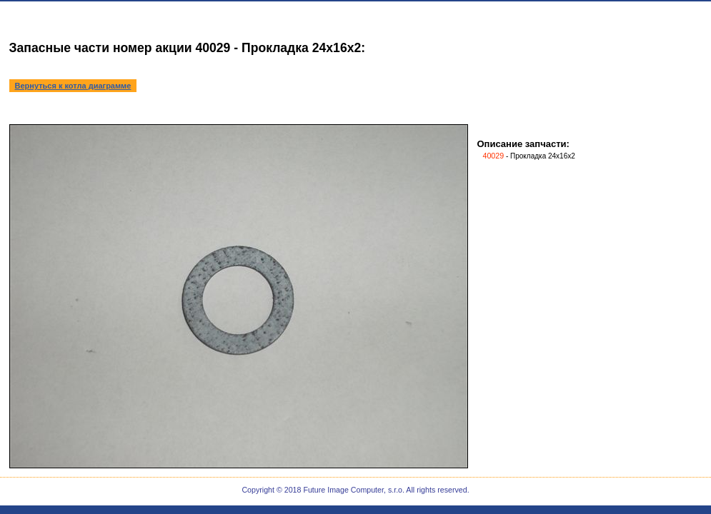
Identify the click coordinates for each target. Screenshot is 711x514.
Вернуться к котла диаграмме (73, 85)
